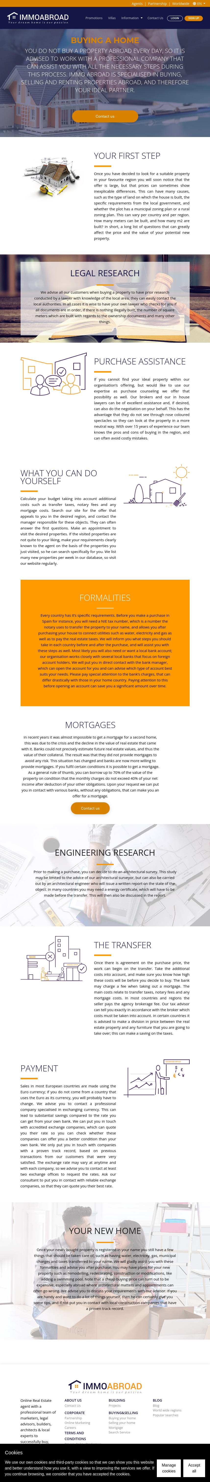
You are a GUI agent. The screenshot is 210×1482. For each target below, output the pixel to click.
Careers (70, 1427)
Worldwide (180, 3)
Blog (156, 1405)
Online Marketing (77, 1422)
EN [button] (198, 3)
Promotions (94, 18)
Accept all (194, 1468)
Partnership (157, 3)
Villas (112, 18)
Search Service (119, 1432)
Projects (115, 1405)
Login (175, 18)
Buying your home (122, 1418)
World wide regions (167, 1410)
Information (130, 18)
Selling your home (122, 1422)
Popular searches (166, 1415)
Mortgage (116, 1427)
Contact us (105, 116)
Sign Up (193, 18)
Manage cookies (169, 1468)
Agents (137, 3)
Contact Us (155, 18)
